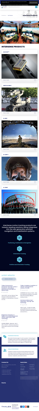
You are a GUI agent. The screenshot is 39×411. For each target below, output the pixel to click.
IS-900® (5, 118)
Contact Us (31, 366)
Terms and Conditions (22, 369)
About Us (22, 364)
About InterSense (13, 349)
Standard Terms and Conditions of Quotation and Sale (24, 373)
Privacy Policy (32, 368)
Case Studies (22, 366)
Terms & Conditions (15, 408)
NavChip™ (6, 52)
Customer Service (13, 335)
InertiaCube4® (7, 85)
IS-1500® (5, 187)
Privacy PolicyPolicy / (15, 407)
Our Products (31, 364)
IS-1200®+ (6, 154)
